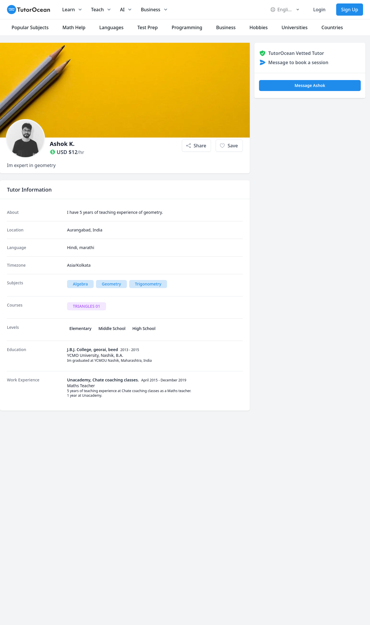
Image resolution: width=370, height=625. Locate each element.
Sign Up (349, 9)
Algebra (80, 284)
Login (319, 9)
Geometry (111, 284)
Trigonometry (148, 284)
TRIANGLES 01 (86, 306)
